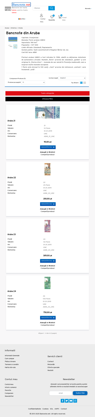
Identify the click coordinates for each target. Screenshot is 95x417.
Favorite (8, 390)
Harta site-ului (10, 367)
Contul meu (9, 384)
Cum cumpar (9, 359)
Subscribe (80, 393)
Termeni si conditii (12, 364)
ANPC (57, 409)
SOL (51, 409)
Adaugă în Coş (47, 147)
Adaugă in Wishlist (47, 152)
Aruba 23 (11, 234)
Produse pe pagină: (14, 82)
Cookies (45, 409)
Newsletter (9, 396)
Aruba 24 (11, 291)
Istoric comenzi (10, 387)
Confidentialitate (34, 409)
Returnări (51, 364)
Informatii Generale (12, 356)
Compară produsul (47, 155)
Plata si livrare (10, 362)
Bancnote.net (45, 414)
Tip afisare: (75, 83)
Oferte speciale (53, 367)
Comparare (9, 393)
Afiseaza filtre (47, 99)
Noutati (50, 370)
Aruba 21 (11, 121)
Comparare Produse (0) (18, 79)
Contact (51, 362)
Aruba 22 (11, 178)
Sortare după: (53, 78)
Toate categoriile (47, 93)
